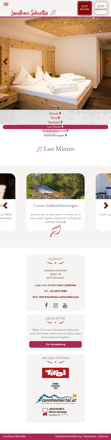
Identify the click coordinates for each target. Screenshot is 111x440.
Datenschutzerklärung (68, 436)
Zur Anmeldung (55, 344)
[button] (5, 63)
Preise (55, 118)
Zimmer (55, 113)
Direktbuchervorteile (55, 131)
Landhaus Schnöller (14, 436)
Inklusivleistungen (55, 135)
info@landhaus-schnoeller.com (59, 296)
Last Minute (55, 127)
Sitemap (103, 436)
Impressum (89, 436)
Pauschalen (55, 122)
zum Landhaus (67, 285)
